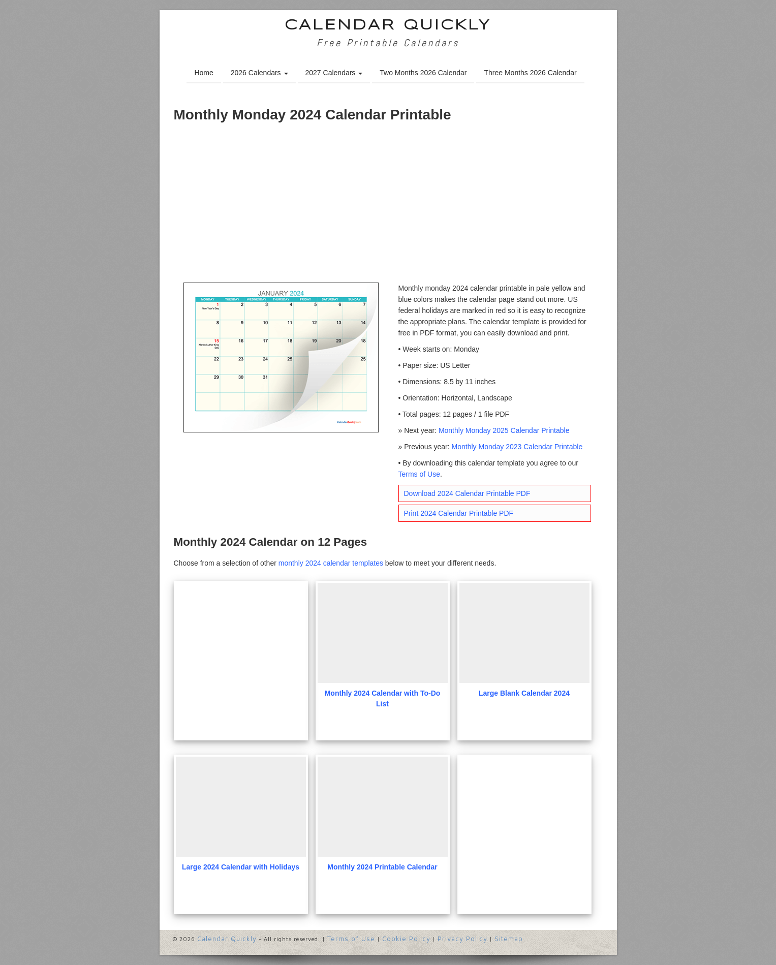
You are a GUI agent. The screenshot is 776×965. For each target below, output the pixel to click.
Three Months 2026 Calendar (530, 73)
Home (203, 73)
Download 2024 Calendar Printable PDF (467, 493)
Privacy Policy (462, 939)
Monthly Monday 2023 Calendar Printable (517, 447)
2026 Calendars (259, 73)
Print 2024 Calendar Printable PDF (459, 513)
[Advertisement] (388, 206)
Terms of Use (419, 474)
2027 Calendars (334, 73)
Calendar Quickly (388, 26)
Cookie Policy (406, 939)
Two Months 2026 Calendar (423, 73)
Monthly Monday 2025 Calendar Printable (504, 430)
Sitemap (508, 939)
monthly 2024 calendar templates (330, 563)
